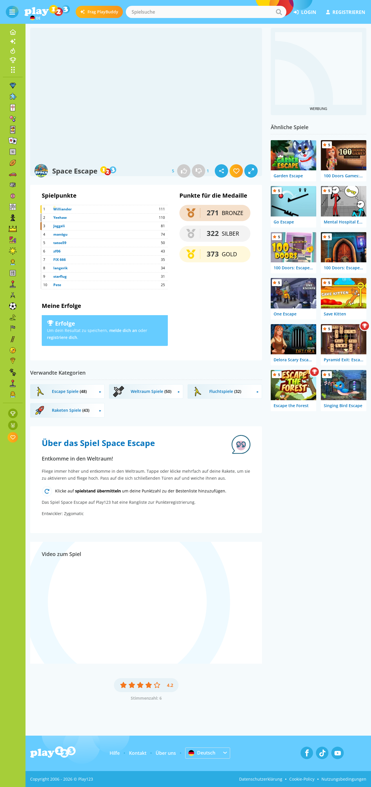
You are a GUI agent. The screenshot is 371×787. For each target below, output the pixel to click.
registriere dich (62, 337)
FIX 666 (59, 259)
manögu (60, 234)
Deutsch (201, 753)
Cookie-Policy (301, 779)
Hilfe (115, 753)
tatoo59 (59, 242)
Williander (62, 209)
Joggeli (59, 225)
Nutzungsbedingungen (343, 779)
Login (305, 12)
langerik (60, 268)
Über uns (166, 753)
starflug (60, 276)
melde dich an (123, 330)
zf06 (57, 251)
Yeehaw (60, 217)
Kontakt (137, 753)
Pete (57, 284)
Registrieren (345, 12)
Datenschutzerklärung (260, 779)
